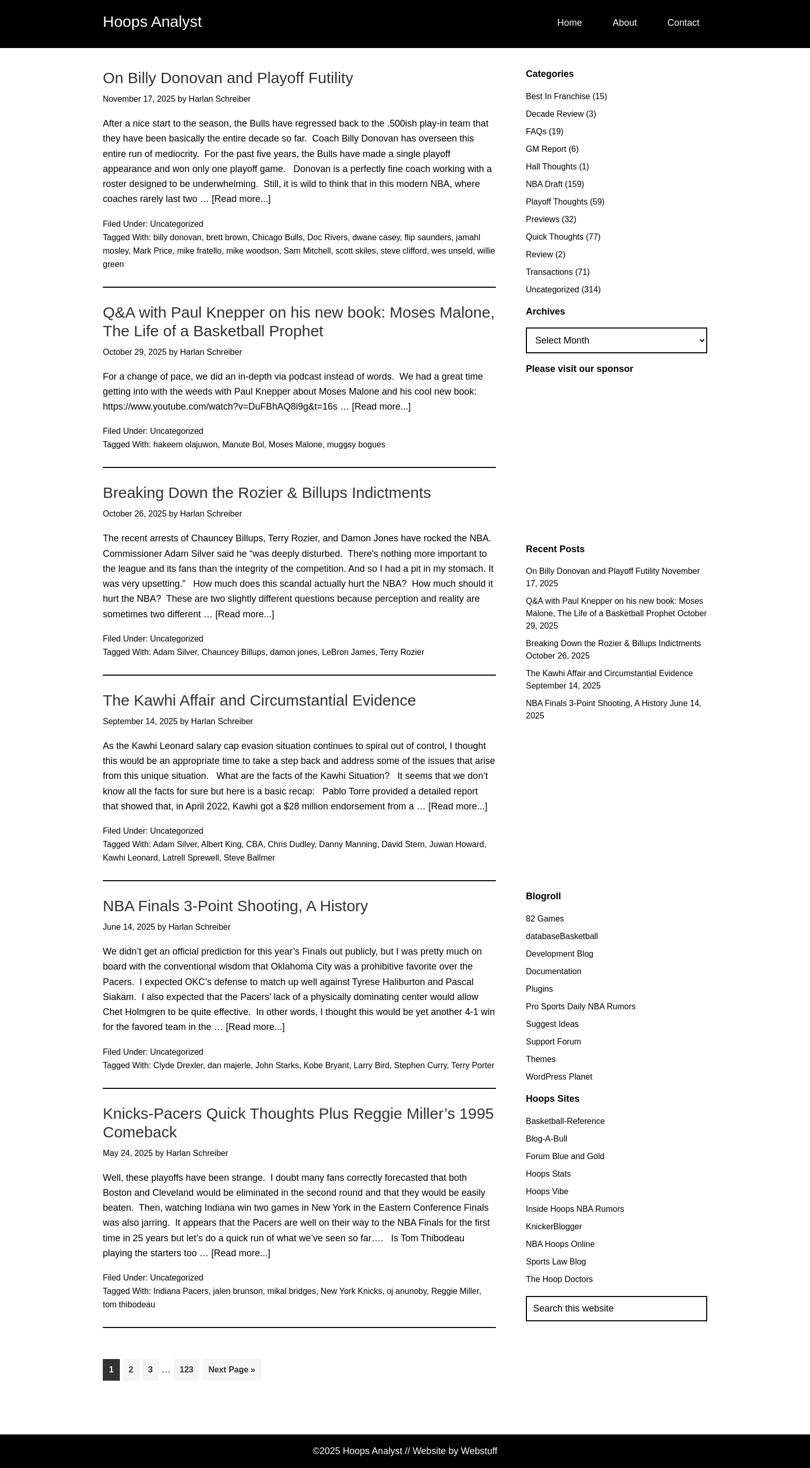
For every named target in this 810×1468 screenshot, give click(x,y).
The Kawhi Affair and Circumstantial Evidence (259, 700)
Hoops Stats (548, 1173)
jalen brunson (237, 1291)
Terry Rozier (402, 652)
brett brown (226, 237)
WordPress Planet (559, 1076)
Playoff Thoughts (557, 201)
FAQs (536, 131)
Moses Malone (295, 444)
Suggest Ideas (552, 1024)
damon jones (294, 652)
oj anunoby (407, 1291)
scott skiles (356, 250)
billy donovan (177, 237)
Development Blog (560, 953)
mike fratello (199, 250)
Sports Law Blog (556, 1261)
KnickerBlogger (554, 1226)
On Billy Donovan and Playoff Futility (228, 77)
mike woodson (252, 250)
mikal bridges (291, 1291)
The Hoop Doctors (559, 1279)
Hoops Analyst (152, 21)
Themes (541, 1059)
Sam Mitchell (307, 250)
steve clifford (404, 250)
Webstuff (479, 1451)
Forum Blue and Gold (565, 1156)
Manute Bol (243, 444)
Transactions (549, 272)
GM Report (546, 149)
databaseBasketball (562, 936)
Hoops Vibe (547, 1191)
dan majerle (229, 1065)
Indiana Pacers (181, 1291)
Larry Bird (372, 1065)
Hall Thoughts (551, 166)
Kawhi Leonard (130, 857)
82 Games (545, 918)
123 (189, 1368)
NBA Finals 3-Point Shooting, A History (235, 905)
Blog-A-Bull (546, 1138)
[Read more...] (241, 199)
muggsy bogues (356, 444)
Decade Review (555, 114)
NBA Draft (544, 184)
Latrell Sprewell (191, 857)
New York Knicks (351, 1291)
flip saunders (427, 237)
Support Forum (553, 1041)
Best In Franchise (558, 96)
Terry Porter (472, 1065)
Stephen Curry (420, 1065)
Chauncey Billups (233, 652)
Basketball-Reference (565, 1121)
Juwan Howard (456, 844)
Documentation (554, 971)
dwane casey (376, 237)
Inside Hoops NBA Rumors (575, 1209)
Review (539, 254)
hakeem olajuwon (185, 444)
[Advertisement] (612, 457)
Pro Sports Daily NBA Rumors (581, 1006)
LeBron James (348, 652)
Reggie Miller (455, 1291)
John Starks (277, 1065)
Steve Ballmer (249, 857)
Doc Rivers (327, 237)
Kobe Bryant (326, 1065)
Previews (542, 219)
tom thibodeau (129, 1304)
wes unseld (452, 250)
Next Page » (232, 1372)
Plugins (539, 989)
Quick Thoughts (555, 236)
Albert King (221, 844)
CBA (254, 844)
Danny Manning (348, 844)
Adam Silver (175, 652)
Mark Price (152, 250)
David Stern (403, 844)
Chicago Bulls (277, 237)
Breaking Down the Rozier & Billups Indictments (267, 492)
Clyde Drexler (178, 1065)
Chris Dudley (291, 844)
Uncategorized (177, 224)
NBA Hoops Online (560, 1244)
